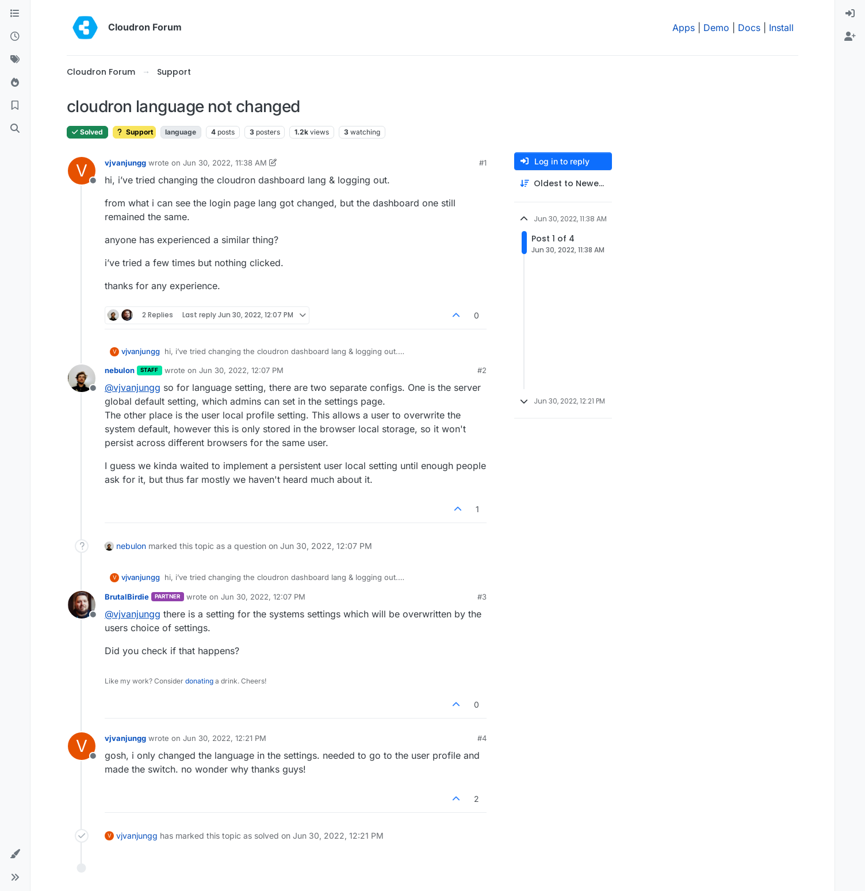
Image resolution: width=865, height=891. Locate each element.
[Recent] (15, 37)
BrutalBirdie (127, 596)
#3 (482, 596)
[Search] (15, 129)
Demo (716, 27)
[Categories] (15, 14)
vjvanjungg (125, 162)
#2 (482, 370)
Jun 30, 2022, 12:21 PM (224, 738)
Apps (683, 27)
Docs (749, 27)
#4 (482, 738)
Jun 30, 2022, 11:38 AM (225, 162)
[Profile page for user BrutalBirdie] (81, 605)
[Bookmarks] (15, 106)
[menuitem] (850, 14)
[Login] (850, 14)
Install (781, 27)
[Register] (850, 37)
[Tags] (15, 60)
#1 (483, 162)
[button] (15, 854)
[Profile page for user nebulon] (81, 378)
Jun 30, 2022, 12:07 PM (241, 370)
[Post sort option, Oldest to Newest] (563, 184)
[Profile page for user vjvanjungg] (81, 171)
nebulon (120, 370)
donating (199, 681)
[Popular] (15, 83)
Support (134, 132)
